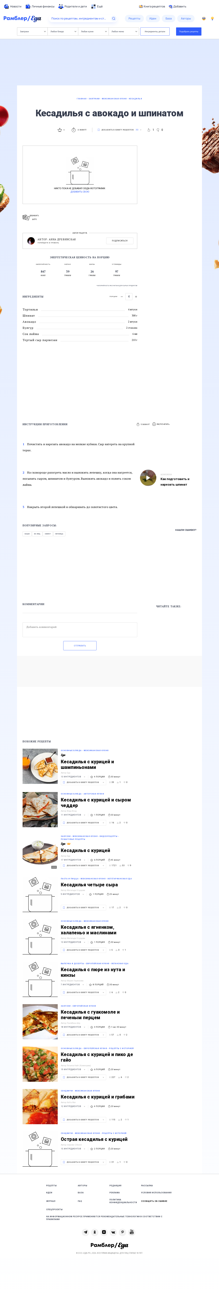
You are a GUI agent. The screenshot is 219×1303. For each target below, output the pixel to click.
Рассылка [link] (147, 1186)
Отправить (80, 646)
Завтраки (33, 31)
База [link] (81, 1193)
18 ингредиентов (73, 1027)
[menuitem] (12, 6)
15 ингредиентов (73, 1149)
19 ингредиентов (73, 1069)
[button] (161, 424)
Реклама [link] (115, 1193)
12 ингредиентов (73, 1106)
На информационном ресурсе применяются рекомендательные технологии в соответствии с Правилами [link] (104, 1218)
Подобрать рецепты (188, 31)
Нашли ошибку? (185, 530)
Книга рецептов (152, 6)
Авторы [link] (82, 1186)
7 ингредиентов (73, 985)
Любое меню (124, 31)
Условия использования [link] (156, 1193)
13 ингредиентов (73, 777)
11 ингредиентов (73, 815)
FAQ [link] (80, 1201)
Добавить (177, 6)
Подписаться (120, 241)
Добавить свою (79, 191)
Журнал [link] (50, 1201)
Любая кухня (94, 31)
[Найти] (113, 18)
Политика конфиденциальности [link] (123, 1201)
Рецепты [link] (51, 1186)
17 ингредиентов (73, 860)
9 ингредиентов (73, 894)
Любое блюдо (63, 31)
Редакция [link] (116, 1186)
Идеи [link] (49, 1193)
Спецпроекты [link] (54, 1210)
